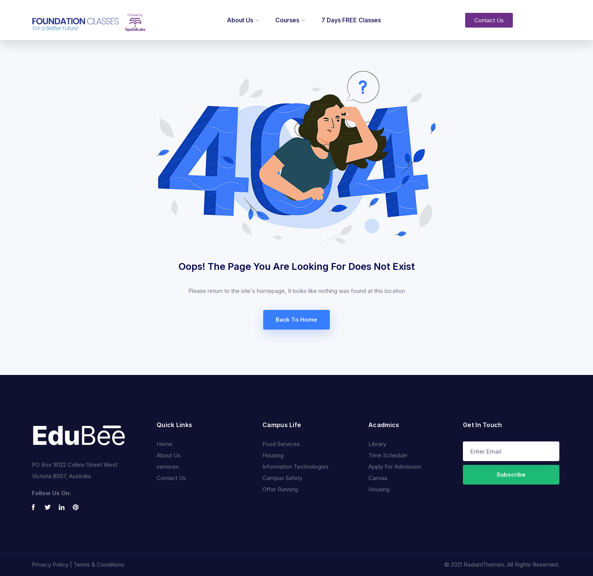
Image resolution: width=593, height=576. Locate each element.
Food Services (281, 443)
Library (377, 443)
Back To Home (296, 319)
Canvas (378, 478)
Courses (287, 20)
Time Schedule (387, 455)
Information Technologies (295, 466)
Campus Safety (282, 478)
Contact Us (171, 478)
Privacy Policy (50, 564)
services (168, 466)
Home (164, 443)
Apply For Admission (394, 466)
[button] (489, 20)
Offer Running (280, 489)
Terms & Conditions (98, 564)
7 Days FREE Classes (351, 20)
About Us (240, 20)
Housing (273, 455)
